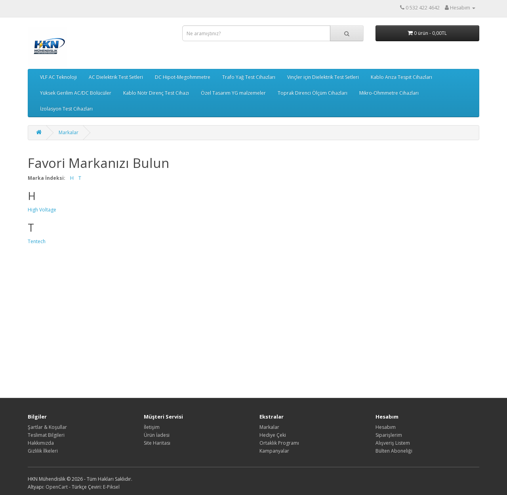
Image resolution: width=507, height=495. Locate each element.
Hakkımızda (41, 443)
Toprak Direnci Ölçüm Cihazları (312, 92)
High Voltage (42, 209)
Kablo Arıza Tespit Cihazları (401, 77)
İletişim (152, 427)
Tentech (37, 241)
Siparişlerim (388, 435)
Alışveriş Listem (392, 443)
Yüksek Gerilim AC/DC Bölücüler (75, 92)
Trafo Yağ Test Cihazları (248, 77)
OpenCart (57, 487)
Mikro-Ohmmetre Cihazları (389, 92)
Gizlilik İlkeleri (43, 450)
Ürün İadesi (157, 435)
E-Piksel (111, 487)
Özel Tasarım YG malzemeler (233, 92)
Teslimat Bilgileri (46, 435)
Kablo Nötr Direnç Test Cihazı (156, 92)
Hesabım (385, 427)
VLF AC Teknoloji (58, 77)
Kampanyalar (274, 450)
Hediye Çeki (272, 435)
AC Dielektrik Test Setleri (116, 77)
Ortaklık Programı (279, 443)
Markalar (68, 132)
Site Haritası (157, 443)
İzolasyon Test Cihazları (66, 108)
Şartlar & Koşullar (47, 427)
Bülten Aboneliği (393, 450)
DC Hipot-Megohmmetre (182, 77)
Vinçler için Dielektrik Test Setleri (323, 77)
